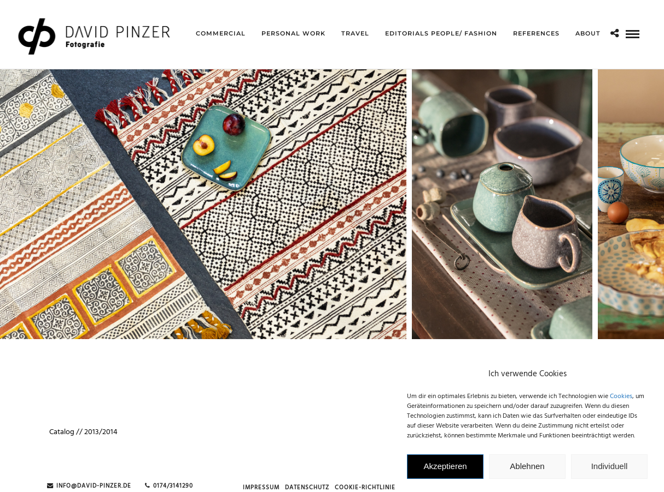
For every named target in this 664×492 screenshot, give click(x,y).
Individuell (609, 470)
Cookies (621, 399)
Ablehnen (527, 470)
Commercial (221, 33)
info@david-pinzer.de (89, 486)
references (536, 33)
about (588, 33)
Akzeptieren (445, 470)
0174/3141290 (169, 486)
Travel (355, 33)
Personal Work (293, 33)
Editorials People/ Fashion (441, 33)
